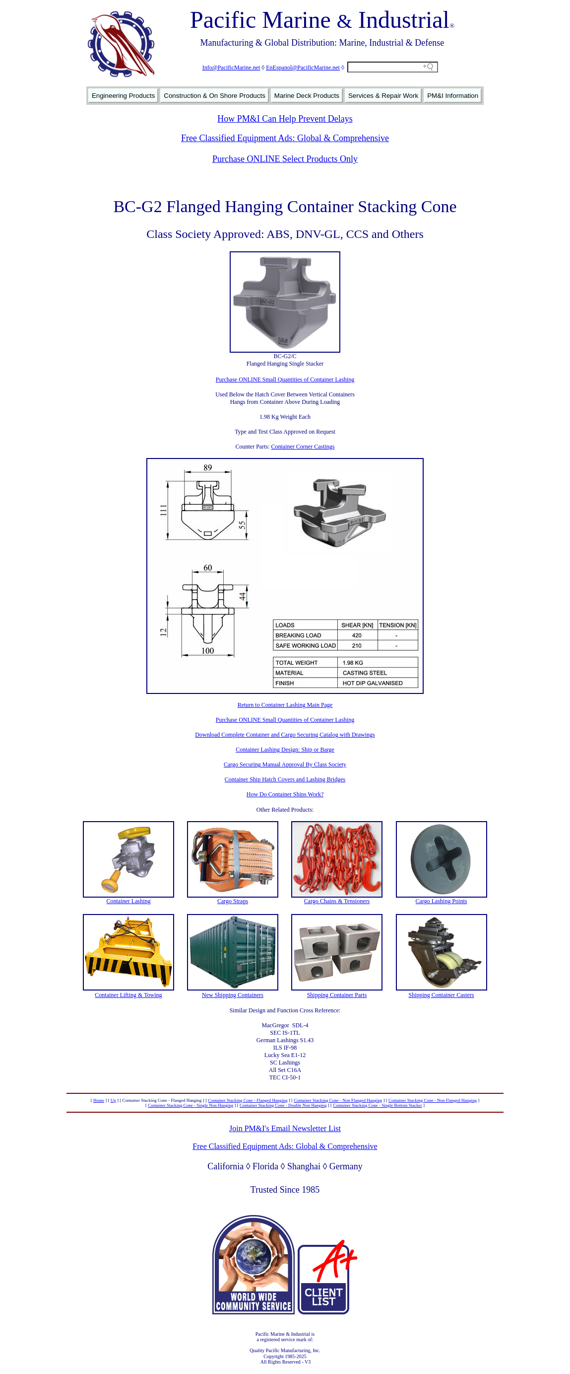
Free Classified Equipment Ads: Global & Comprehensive (285, 138)
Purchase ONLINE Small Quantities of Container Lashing (285, 379)
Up (113, 1100)
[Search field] (392, 67)
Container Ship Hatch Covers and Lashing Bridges (285, 779)
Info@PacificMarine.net (231, 67)
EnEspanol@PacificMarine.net (303, 67)
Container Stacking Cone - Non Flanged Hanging (338, 1100)
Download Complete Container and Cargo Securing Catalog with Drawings (285, 734)
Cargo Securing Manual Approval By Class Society (285, 764)
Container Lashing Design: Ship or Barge (285, 749)
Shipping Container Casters (441, 995)
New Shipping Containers (232, 995)
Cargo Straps (232, 901)
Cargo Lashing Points (441, 901)
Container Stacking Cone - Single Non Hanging (190, 1105)
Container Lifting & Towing (128, 995)
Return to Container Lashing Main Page (285, 704)
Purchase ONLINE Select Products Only (285, 159)
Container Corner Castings (303, 446)
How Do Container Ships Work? (285, 794)
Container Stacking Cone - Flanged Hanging (247, 1100)
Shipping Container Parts (337, 995)
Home (98, 1100)
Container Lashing (129, 901)
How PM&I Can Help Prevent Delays (284, 119)
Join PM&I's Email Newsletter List (285, 1128)
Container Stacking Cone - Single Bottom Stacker (377, 1105)
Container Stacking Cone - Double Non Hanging (283, 1105)
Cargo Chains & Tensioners (337, 901)
